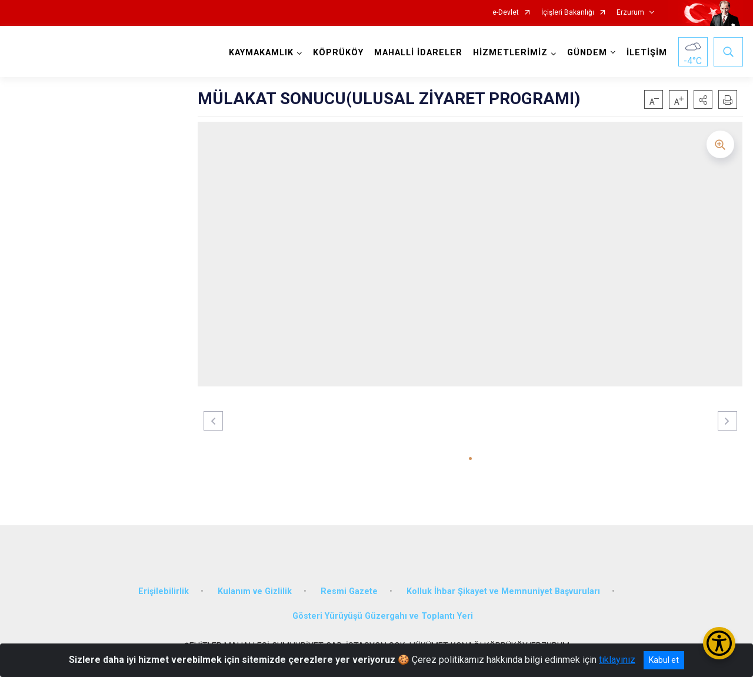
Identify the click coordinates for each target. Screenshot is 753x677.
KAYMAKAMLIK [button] (261, 53)
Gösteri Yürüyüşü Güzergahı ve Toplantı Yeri (382, 616)
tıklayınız (617, 659)
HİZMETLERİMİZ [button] (510, 53)
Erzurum (630, 12)
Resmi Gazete (349, 591)
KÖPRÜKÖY (338, 53)
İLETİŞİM (647, 53)
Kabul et (664, 660)
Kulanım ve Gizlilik (255, 591)
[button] (703, 99)
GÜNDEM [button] (587, 53)
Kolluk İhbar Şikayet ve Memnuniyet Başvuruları (503, 591)
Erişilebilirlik (163, 591)
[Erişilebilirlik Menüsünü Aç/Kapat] (719, 643)
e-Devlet (505, 12)
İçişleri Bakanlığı (567, 12)
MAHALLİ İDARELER (418, 53)
